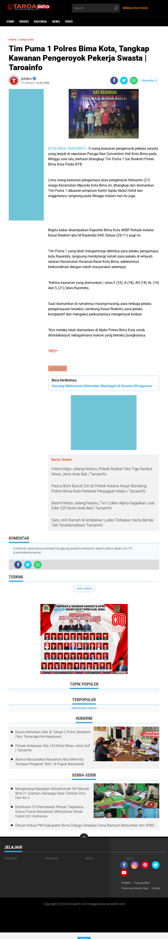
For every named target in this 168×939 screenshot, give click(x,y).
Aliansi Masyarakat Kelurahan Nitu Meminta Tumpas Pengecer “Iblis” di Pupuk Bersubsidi (49, 762)
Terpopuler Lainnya (84, 708)
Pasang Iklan (144, 883)
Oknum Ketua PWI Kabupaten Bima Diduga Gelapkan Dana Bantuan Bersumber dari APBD (84, 826)
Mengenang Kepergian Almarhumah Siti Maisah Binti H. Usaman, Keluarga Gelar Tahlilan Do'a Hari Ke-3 (52, 793)
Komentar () (149, 80)
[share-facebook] (114, 80)
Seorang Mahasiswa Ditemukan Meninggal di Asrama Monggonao (102, 386)
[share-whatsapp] (134, 80)
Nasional (40, 21)
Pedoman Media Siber (136, 889)
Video (69, 21)
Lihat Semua (84, 589)
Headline (10, 859)
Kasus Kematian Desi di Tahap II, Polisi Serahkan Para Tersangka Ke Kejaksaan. (53, 734)
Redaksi (126, 883)
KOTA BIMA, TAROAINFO (67, 148)
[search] (96, 8)
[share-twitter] (124, 80)
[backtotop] (84, 838)
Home (10, 21)
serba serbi (57, 368)
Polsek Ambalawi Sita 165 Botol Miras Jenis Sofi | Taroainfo (52, 748)
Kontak (126, 895)
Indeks (24, 21)
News (56, 21)
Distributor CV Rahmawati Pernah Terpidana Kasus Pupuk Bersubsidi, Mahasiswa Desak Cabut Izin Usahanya (49, 812)
